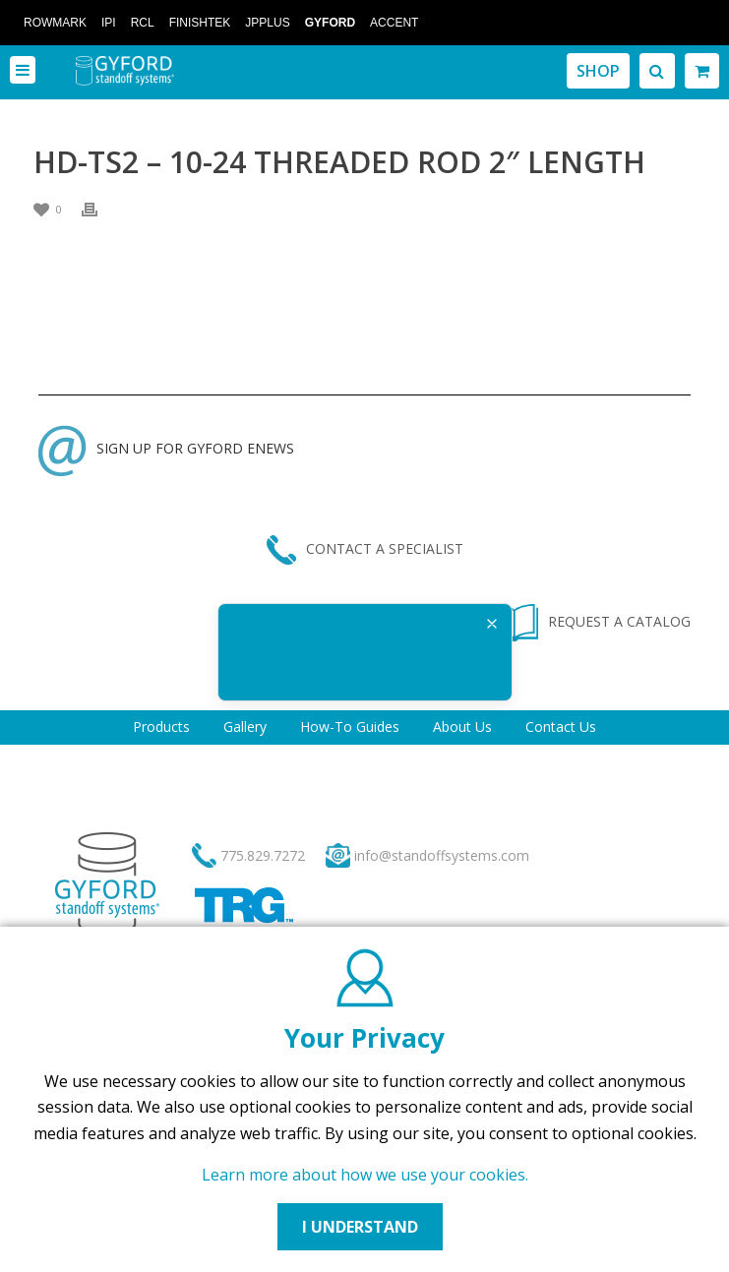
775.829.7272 (262, 855)
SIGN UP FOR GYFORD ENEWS (166, 448)
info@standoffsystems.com (441, 855)
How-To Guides (349, 726)
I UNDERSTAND (360, 1227)
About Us (462, 726)
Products (161, 726)
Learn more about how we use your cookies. (365, 1174)
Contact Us (560, 726)
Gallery (245, 726)
